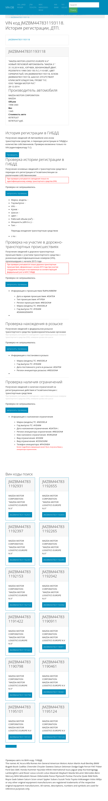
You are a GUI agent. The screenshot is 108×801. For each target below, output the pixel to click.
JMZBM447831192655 (54, 514)
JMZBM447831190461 (54, 691)
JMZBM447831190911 (54, 646)
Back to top (11, 746)
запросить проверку (17, 193)
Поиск (73, 10)
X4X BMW (56, 6)
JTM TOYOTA (32, 6)
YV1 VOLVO (64, 6)
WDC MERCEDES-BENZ (44, 7)
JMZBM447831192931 (20, 514)
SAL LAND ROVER (21, 6)
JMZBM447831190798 (20, 695)
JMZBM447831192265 (54, 559)
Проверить (12, 154)
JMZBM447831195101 (20, 737)
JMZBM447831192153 (20, 604)
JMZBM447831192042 (54, 604)
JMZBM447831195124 (54, 737)
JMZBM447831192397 (20, 559)
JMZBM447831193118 (20, 17)
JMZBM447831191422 (20, 650)
